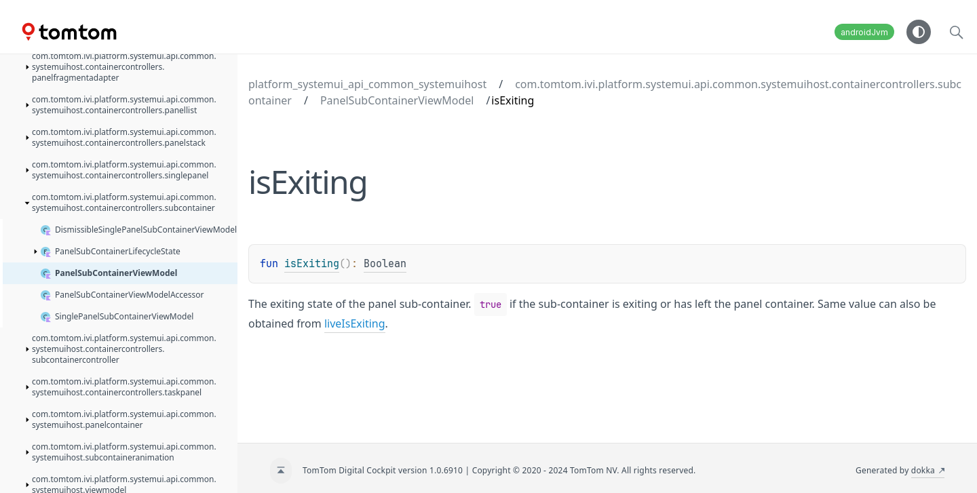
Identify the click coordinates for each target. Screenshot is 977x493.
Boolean (385, 264)
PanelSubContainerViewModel (397, 100)
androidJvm (864, 32)
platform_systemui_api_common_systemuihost (367, 84)
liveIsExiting (354, 323)
